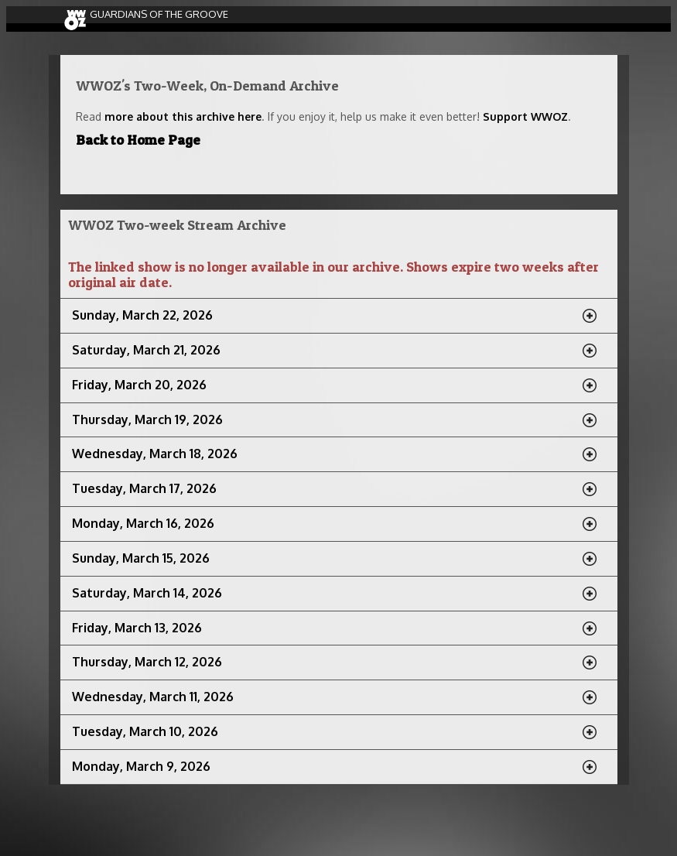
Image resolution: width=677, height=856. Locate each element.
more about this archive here (183, 116)
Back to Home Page (138, 140)
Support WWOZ (525, 116)
